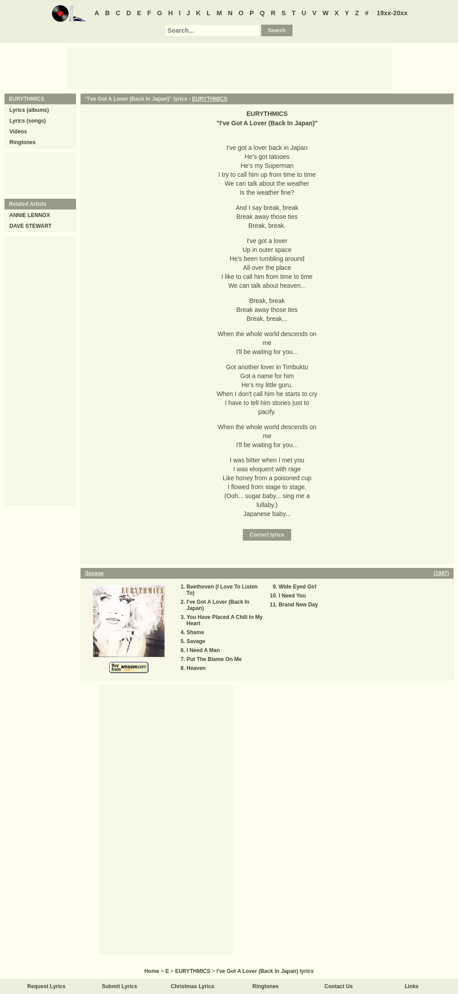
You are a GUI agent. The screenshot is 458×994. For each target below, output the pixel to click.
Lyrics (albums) (29, 110)
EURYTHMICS (209, 99)
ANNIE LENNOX (29, 215)
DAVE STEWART (30, 226)
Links (412, 986)
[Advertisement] (229, 67)
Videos (18, 131)
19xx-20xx (392, 13)
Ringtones (22, 142)
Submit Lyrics (119, 986)
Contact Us (338, 986)
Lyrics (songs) (27, 121)
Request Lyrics (46, 986)
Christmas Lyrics (192, 986)
